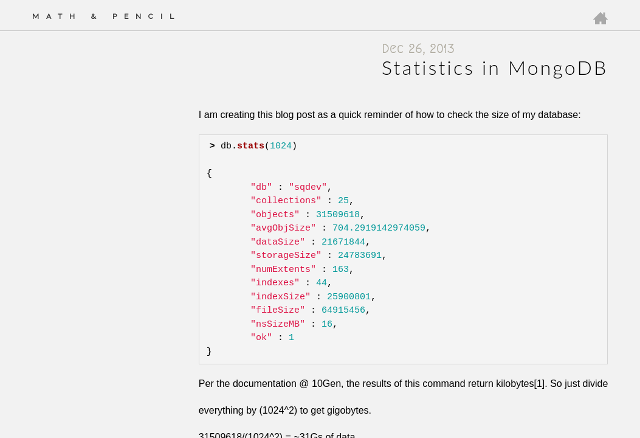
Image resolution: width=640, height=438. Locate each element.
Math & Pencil (106, 16)
